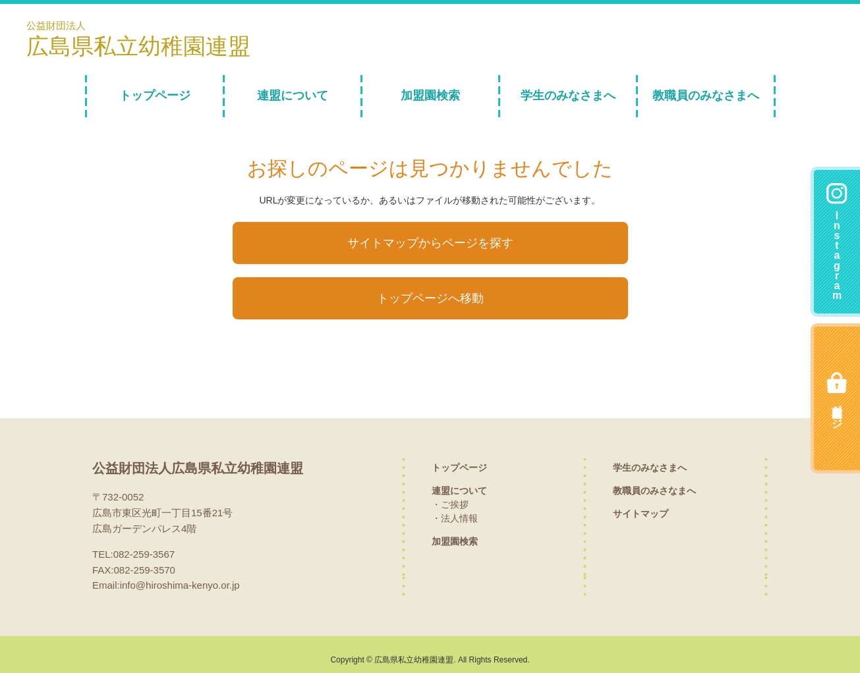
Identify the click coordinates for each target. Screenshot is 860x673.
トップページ (154, 95)
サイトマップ (640, 502)
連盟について (292, 95)
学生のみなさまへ (568, 95)
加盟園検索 (430, 95)
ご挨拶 (455, 493)
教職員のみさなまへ (654, 479)
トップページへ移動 (430, 289)
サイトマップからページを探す (430, 240)
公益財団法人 (141, 38)
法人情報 (459, 507)
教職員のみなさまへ (705, 95)
